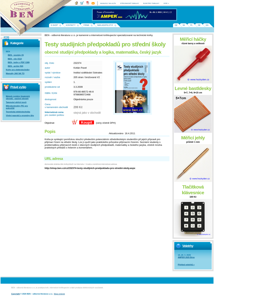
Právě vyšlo (18, 87)
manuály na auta (108, 3)
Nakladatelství (105, 25)
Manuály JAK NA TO (15, 73)
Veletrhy (187, 246)
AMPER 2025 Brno (186, 257)
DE (199, 25)
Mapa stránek (59, 294)
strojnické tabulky (129, 3)
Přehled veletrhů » (186, 265)
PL (191, 25)
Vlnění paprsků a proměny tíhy (20, 115)
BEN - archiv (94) (15, 66)
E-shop (54, 25)
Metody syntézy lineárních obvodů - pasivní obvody (18, 97)
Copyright (15, 294)
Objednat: (50, 123)
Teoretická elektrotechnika (18, 112)
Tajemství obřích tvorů (16, 102)
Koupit (86, 122)
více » (166, 3)
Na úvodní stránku (23, 10)
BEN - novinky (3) (16, 55)
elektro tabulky (151, 3)
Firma (86, 25)
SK (184, 25)
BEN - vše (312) (15, 59)
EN (207, 25)
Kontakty (70, 25)
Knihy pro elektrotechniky (18, 70)
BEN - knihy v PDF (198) (19, 62)
